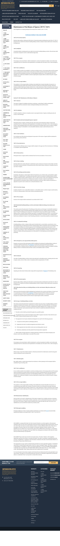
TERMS (11, 23)
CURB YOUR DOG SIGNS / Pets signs (6, 123)
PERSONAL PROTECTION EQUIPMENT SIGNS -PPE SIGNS (6, 250)
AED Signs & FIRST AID (5, 92)
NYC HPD (16, 20)
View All (4, 329)
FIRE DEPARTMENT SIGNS (7, 163)
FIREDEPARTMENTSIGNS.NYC (6, 316)
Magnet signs (6, 190)
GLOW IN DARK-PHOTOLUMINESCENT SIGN (7, 180)
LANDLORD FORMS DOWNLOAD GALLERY (29, 20)
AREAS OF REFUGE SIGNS (6, 102)
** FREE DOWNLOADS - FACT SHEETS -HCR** (6, 42)
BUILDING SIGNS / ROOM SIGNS (7, 107)
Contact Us (18, 23)
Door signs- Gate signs (5, 141)
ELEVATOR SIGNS (7, 154)
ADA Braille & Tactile (7, 84)
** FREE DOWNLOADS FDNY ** (6, 48)
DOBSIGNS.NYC (6, 324)
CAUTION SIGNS (6, 111)
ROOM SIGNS (6, 282)
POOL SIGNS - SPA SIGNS (6, 244)
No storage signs (5, 203)
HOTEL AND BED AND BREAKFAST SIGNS (6, 186)
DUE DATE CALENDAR (33, 14)
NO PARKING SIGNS (6, 199)
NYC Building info (41, 12)
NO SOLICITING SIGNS (6, 217)
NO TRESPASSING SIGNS (6, 208)
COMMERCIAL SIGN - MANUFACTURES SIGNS (6, 116)
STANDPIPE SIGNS (5, 168)
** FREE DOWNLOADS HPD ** (6, 36)
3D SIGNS (5, 80)
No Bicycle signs (5, 224)
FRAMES (7, 176)
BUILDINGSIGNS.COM (6, 314)
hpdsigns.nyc (6, 321)
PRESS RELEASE (22, 14)
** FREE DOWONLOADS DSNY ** (6, 54)
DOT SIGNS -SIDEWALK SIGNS (6, 137)
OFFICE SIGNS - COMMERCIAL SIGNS (6, 229)
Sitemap (32, 524)
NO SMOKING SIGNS (6, 213)
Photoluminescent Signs (7, 257)
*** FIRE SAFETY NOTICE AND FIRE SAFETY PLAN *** (6, 75)
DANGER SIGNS (6, 126)
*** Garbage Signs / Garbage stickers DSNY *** (6, 60)
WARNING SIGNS (5, 306)
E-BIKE (4, 150)
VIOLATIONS (5, 23)
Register (56, 1)
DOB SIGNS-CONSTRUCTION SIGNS (6, 131)
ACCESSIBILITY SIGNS (6, 88)
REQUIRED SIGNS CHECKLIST (28, 12)
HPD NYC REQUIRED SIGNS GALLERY (10, 12)
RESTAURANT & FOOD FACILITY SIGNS (6, 273)
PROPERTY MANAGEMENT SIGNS (6, 262)
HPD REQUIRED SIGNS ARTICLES (48, 14)
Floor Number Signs (7, 172)
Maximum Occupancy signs (5, 194)
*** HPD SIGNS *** (7, 66)
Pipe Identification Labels (6, 239)
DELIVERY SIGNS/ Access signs (6, 146)
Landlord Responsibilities (9, 14)
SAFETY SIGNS (6, 299)
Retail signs (5, 268)
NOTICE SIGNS (6, 221)
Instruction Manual (47, 20)
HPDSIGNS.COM (6, 319)
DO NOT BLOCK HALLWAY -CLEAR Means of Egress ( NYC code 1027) (38, 17)
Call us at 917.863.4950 (8, 482)
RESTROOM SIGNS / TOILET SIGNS (6, 278)
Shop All (7, 31)
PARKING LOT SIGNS (6, 234)
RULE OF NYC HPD (7, 20)
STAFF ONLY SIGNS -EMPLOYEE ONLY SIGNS (6, 294)
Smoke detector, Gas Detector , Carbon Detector (6, 287)
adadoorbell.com (6, 326)
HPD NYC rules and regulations (11, 17)
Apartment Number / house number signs (7, 97)
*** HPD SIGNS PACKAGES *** (6, 70)
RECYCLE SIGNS (6, 265)
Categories (6, 27)
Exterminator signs (6, 158)
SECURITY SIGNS (6, 302)
